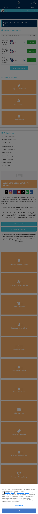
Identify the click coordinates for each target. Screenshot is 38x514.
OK (19, 510)
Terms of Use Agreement (23, 493)
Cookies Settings (19, 505)
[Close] (35, 487)
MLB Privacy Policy (9, 493)
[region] (19, 499)
